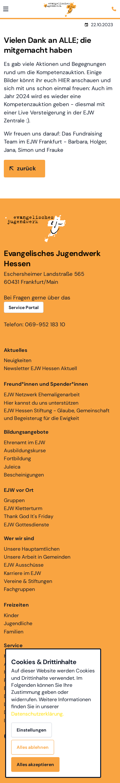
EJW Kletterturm (23, 508)
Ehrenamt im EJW (24, 442)
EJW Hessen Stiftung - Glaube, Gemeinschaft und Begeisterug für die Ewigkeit (56, 414)
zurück (26, 168)
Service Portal (24, 307)
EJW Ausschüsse (24, 565)
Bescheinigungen (24, 474)
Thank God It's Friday (28, 516)
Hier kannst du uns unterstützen (41, 402)
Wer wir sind (19, 538)
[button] (6, 9)
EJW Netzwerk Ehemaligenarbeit (42, 394)
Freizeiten (16, 604)
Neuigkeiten (17, 355)
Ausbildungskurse (25, 450)
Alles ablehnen (33, 747)
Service (13, 645)
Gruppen (19, 495)
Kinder (11, 615)
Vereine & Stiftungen (28, 581)
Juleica (12, 466)
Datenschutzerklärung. (37, 713)
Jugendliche (18, 623)
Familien (13, 631)
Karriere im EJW (22, 573)
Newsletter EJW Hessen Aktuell (40, 368)
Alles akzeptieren (35, 764)
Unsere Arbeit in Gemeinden (37, 557)
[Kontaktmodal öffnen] (115, 5)
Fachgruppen (19, 589)
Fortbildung (17, 458)
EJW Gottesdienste (26, 524)
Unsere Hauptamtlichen (32, 549)
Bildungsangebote (26, 432)
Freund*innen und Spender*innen (46, 384)
